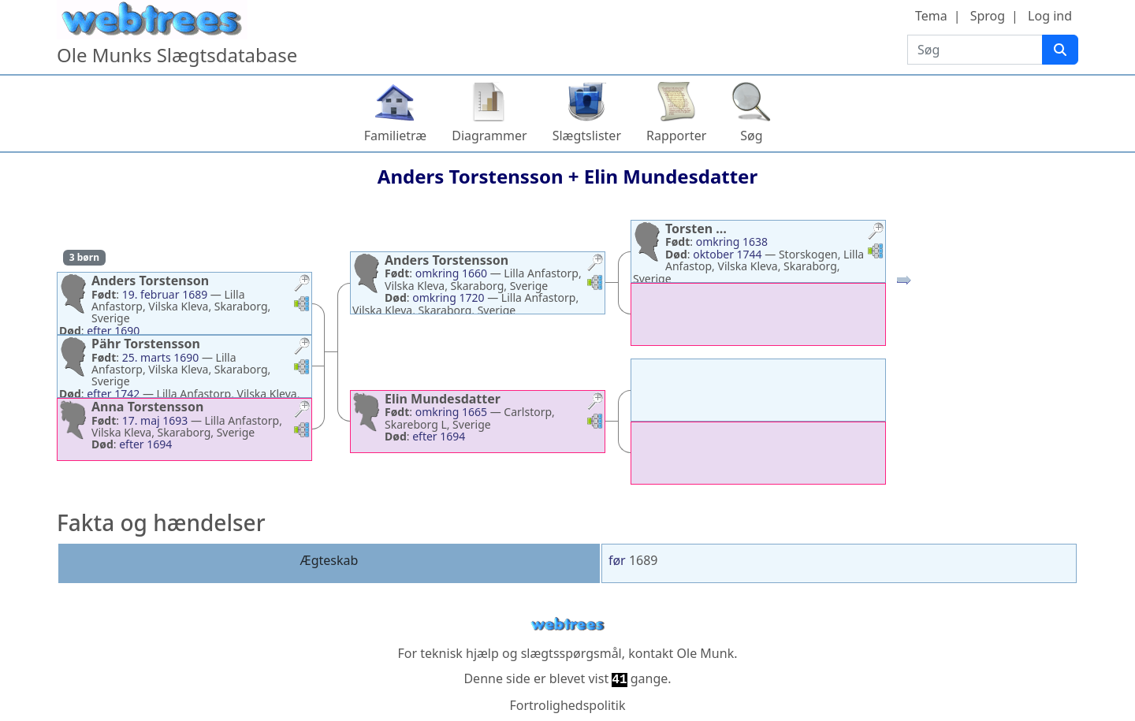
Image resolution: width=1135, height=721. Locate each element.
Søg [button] (751, 135)
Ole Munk (706, 653)
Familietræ (395, 135)
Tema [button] (931, 15)
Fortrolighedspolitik (567, 705)
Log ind (1050, 15)
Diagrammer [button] (489, 135)
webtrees (567, 624)
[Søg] (1060, 50)
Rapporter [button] (676, 135)
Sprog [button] (987, 15)
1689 (643, 560)
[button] (302, 284)
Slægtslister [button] (587, 135)
